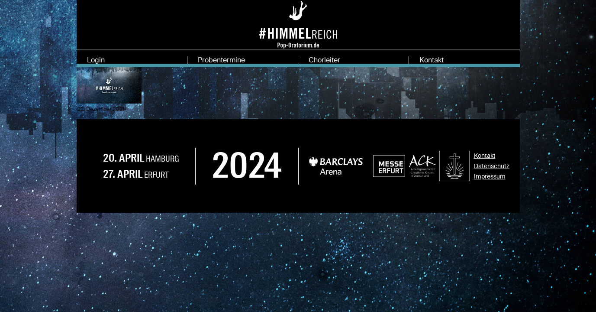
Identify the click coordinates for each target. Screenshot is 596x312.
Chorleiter (324, 60)
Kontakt (431, 60)
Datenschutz (491, 172)
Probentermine (221, 60)
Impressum (490, 182)
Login (96, 60)
